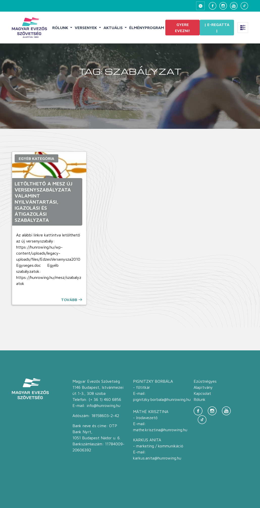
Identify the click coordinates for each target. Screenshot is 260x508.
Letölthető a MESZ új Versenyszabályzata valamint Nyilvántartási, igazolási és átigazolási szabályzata (43, 202)
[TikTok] (244, 6)
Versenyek (86, 27)
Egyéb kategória (36, 158)
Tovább (69, 299)
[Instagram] (223, 6)
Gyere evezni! (182, 27)
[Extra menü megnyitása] (243, 27)
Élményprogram (146, 27)
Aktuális (113, 27)
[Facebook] (212, 6)
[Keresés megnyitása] (200, 6)
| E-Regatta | (216, 27)
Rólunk (60, 27)
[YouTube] (234, 6)
